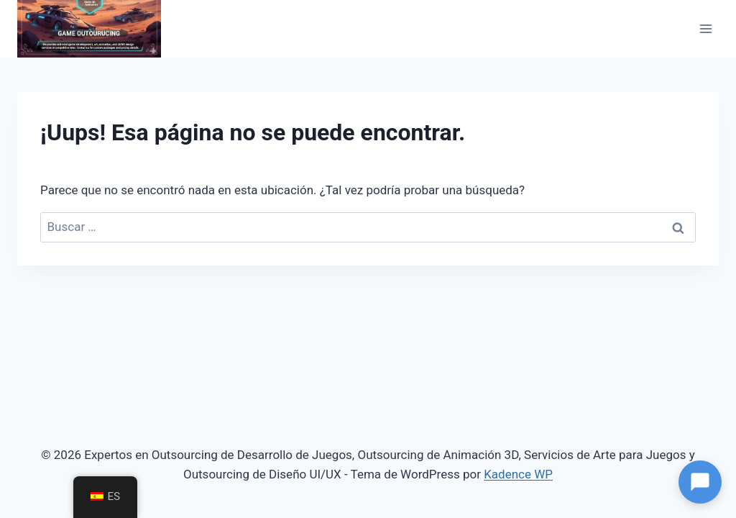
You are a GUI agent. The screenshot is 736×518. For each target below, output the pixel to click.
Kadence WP (518, 474)
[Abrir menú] (705, 28)
